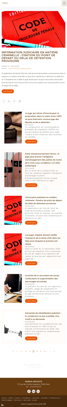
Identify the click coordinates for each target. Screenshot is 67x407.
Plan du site (17, 400)
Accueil (4, 398)
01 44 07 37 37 (35, 387)
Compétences (26, 398)
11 (29, 351)
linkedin (33, 391)
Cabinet (10, 398)
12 (33, 351)
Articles (34, 400)
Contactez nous (54, 398)
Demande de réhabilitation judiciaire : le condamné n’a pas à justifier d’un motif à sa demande (43, 316)
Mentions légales (7, 400)
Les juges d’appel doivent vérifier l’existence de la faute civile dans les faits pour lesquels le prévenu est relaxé (42, 239)
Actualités (44, 398)
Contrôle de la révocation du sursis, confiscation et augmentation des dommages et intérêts (42, 278)
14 (41, 351)
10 (26, 351)
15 (44, 351)
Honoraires (35, 398)
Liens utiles (26, 400)
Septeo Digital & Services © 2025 (33, 404)
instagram (38, 391)
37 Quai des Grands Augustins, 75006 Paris (33, 384)
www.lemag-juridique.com (20, 68)
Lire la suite (7, 91)
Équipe (17, 398)
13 (37, 351)
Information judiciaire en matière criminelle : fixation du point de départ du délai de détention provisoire (43, 200)
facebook (29, 391)
